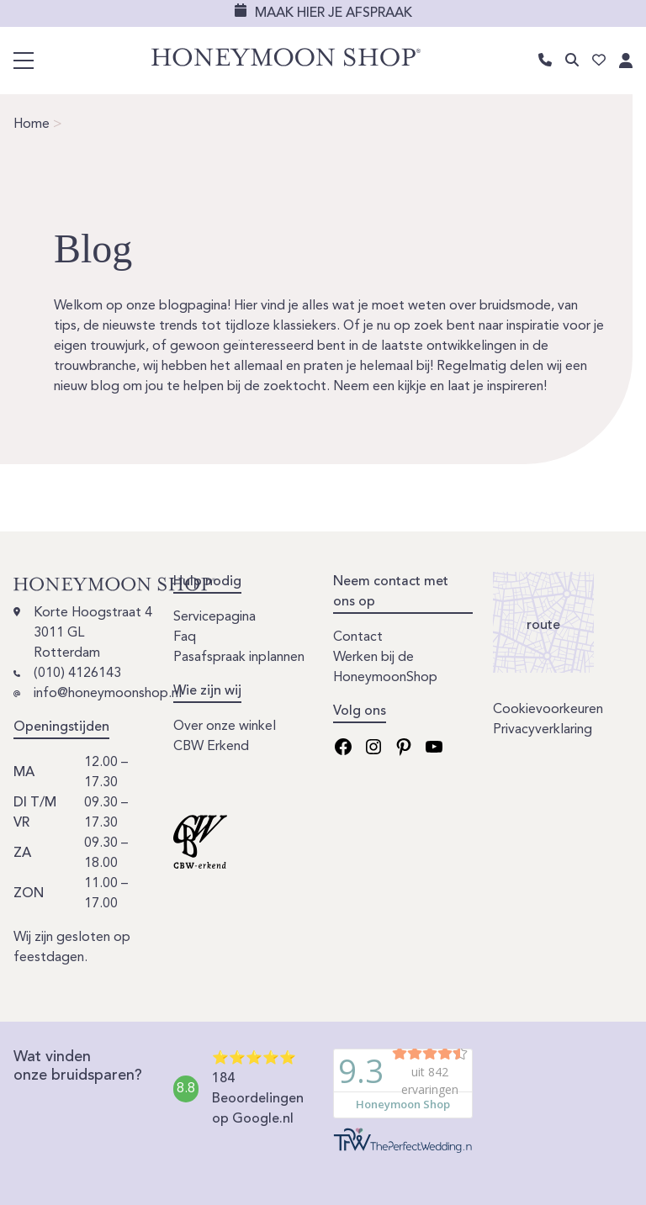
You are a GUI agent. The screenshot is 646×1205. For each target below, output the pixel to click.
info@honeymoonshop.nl (108, 693)
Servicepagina (214, 617)
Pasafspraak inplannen (238, 657)
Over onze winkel (224, 726)
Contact (358, 637)
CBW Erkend (211, 746)
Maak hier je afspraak (333, 13)
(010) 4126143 (77, 673)
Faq (184, 637)
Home (31, 124)
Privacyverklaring (542, 730)
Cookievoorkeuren (548, 709)
